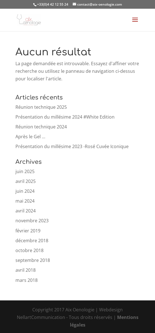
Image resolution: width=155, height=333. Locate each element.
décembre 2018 (31, 240)
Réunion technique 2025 (41, 107)
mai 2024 (25, 201)
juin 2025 (25, 171)
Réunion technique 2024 (41, 127)
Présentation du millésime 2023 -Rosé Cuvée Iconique (72, 146)
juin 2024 (25, 191)
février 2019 (27, 231)
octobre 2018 (29, 250)
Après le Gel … (30, 136)
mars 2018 (26, 280)
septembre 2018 (32, 260)
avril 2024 (25, 211)
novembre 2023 (32, 221)
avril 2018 (25, 270)
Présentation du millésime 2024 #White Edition (65, 117)
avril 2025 (25, 181)
